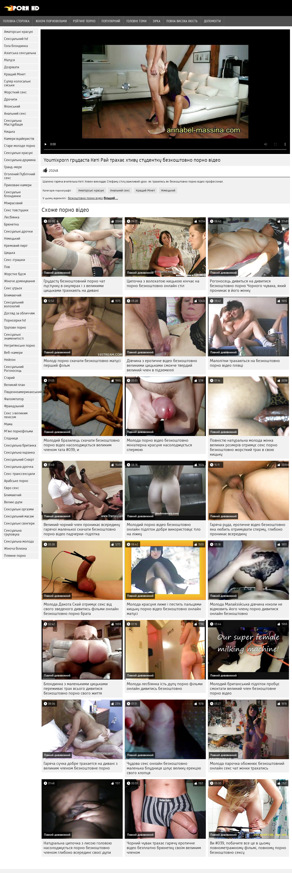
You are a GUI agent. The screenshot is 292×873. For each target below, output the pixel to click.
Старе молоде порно (19, 146)
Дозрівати (11, 67)
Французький (14, 406)
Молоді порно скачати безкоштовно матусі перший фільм (82, 363)
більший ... (111, 198)
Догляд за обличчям (19, 313)
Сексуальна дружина (19, 160)
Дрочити (10, 99)
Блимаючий (12, 295)
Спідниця (11, 438)
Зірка (156, 21)
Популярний (111, 21)
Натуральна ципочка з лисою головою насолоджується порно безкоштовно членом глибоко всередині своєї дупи (78, 848)
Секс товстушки (16, 210)
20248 (53, 171)
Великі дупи (13, 502)
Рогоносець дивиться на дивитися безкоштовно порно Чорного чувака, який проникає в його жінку (248, 286)
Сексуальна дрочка (18, 467)
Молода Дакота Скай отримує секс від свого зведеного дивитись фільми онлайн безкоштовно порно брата (81, 609)
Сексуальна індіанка (19, 452)
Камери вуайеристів (19, 139)
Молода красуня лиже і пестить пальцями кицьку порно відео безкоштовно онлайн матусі (164, 609)
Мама (8, 424)
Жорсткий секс (15, 92)
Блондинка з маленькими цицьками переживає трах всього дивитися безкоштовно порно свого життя (76, 689)
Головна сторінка (16, 21)
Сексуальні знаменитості (14, 336)
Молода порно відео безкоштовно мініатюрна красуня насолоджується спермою (159, 445)
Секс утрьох (13, 288)
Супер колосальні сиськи (17, 83)
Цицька (9, 253)
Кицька (9, 132)
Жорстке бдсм (15, 274)
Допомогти (212, 21)
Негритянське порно (19, 345)
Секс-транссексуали (19, 474)
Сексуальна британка (20, 445)
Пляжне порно (15, 556)
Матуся (9, 60)
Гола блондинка (16, 46)
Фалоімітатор (14, 399)
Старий (9, 378)
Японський (12, 106)
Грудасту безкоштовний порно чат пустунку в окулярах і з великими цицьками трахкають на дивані (74, 286)
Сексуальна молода (19, 541)
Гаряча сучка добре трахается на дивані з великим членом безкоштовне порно (81, 765)
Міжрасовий (13, 203)
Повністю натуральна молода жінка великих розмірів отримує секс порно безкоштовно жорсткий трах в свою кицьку (243, 447)
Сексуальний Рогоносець (14, 369)
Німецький (12, 238)
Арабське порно (16, 481)
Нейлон (9, 360)
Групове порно (15, 327)
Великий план (14, 385)
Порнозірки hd (15, 320)
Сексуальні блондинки (12, 194)
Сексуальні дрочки (18, 231)
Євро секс (11, 488)
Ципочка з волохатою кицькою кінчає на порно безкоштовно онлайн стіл (163, 283)
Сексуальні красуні (18, 153)
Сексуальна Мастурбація (13, 122)
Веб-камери (13, 353)
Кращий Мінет (15, 74)
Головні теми (136, 21)
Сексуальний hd (16, 39)
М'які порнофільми (18, 431)
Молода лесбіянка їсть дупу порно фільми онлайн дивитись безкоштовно (165, 686)
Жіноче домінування (19, 281)
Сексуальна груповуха (12, 532)
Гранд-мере (13, 167)
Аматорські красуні (18, 32)
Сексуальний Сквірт (19, 460)
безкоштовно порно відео (85, 198)
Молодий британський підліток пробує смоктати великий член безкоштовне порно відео (244, 689)
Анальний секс (15, 113)
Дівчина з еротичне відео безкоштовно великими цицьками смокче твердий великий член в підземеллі (162, 365)
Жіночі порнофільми (51, 21)
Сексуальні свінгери (19, 523)
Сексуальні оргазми (19, 509)
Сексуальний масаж (19, 516)
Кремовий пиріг (16, 246)
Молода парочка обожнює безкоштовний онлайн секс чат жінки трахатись (247, 765)
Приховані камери (17, 185)
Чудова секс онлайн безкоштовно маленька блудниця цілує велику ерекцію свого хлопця (164, 768)
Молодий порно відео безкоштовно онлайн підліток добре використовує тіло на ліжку (164, 529)
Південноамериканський (21, 392)
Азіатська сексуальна (20, 53)
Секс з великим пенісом (16, 415)
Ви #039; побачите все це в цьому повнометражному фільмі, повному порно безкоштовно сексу (248, 848)
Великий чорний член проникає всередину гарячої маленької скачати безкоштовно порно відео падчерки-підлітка (82, 529)
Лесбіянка (11, 217)
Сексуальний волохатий (14, 304)
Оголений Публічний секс (19, 176)
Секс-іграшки (14, 260)
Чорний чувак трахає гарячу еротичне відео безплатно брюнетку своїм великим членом (164, 848)
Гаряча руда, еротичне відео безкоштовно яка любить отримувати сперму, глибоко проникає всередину (247, 529)
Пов (7, 267)
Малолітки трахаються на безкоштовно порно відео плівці (245, 363)
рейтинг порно (84, 21)
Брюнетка (11, 224)
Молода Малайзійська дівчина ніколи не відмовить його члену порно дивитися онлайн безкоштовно (246, 609)
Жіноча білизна (15, 548)
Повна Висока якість (182, 21)
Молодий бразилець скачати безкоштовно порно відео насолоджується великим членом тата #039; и (82, 445)
